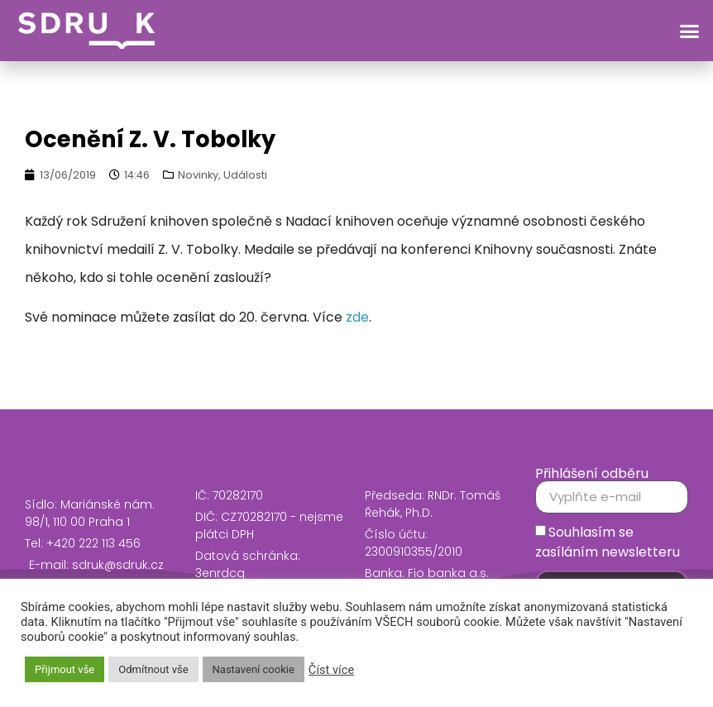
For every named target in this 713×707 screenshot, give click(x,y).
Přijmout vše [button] (64, 669)
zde (357, 317)
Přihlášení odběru (591, 473)
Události (245, 175)
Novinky (198, 175)
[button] (690, 30)
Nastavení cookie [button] (253, 669)
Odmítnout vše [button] (153, 669)
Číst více (331, 669)
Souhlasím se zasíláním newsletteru (607, 541)
